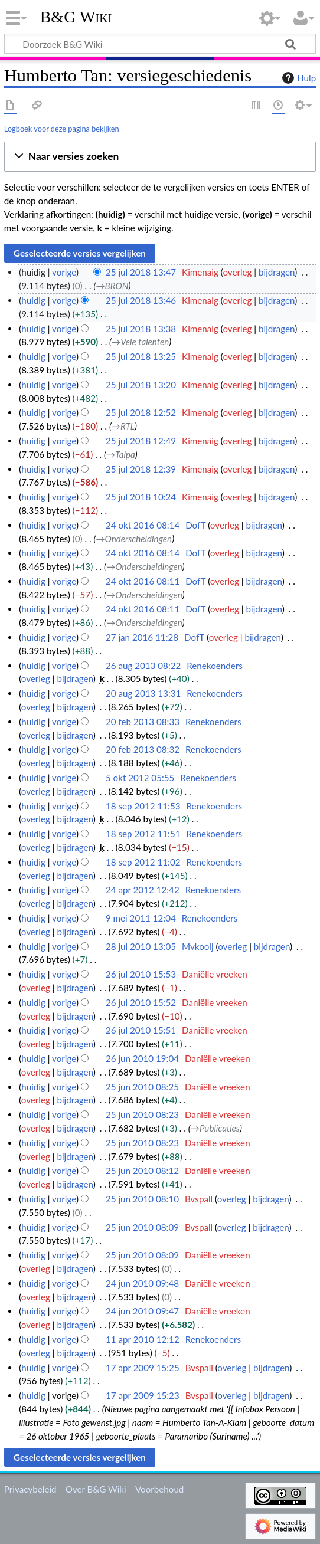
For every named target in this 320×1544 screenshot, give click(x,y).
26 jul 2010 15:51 (141, 1030)
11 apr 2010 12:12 (142, 1339)
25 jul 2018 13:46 (141, 300)
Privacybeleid (30, 1489)
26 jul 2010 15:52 (141, 1002)
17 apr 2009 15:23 (142, 1395)
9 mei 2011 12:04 (141, 918)
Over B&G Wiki (96, 1489)
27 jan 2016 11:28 (142, 637)
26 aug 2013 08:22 (143, 665)
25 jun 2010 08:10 (142, 1199)
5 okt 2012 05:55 (140, 777)
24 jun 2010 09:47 (142, 1311)
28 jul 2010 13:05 (141, 946)
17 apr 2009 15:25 (142, 1367)
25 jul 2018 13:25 (141, 356)
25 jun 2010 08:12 (142, 1170)
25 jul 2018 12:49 (141, 440)
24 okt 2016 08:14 (142, 525)
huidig (33, 300)
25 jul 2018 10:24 (141, 496)
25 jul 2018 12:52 (141, 412)
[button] (160, 157)
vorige (64, 272)
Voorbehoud (159, 1489)
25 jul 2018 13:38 (141, 328)
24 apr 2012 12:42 (142, 889)
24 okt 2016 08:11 (142, 581)
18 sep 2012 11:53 (143, 806)
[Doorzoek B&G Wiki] (160, 43)
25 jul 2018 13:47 (141, 272)
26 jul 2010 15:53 (141, 974)
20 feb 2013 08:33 (142, 721)
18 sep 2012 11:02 (143, 862)
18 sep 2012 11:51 (143, 833)
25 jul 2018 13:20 (141, 384)
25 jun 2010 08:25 (142, 1086)
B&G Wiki (76, 17)
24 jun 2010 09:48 (142, 1283)
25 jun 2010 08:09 (142, 1227)
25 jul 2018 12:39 (141, 469)
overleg (237, 272)
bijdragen (277, 272)
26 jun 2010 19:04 (142, 1058)
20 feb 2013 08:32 (142, 749)
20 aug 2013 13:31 (143, 693)
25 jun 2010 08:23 (142, 1114)
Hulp (297, 78)
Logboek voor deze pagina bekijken (61, 128)
